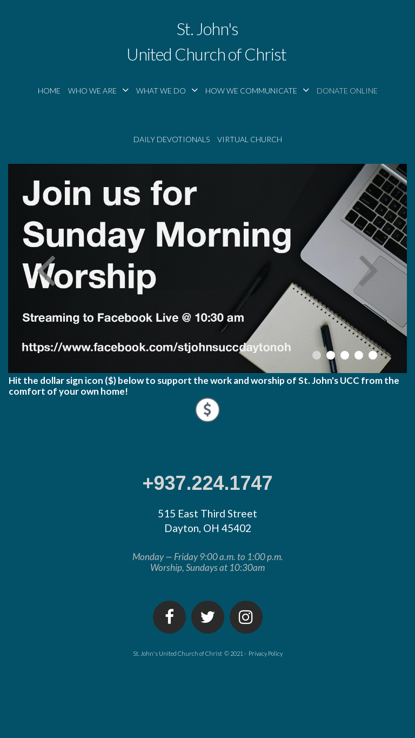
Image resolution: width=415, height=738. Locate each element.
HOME (49, 90)
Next (369, 269)
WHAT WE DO (167, 90)
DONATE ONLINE (347, 90)
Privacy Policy (266, 653)
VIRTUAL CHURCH (249, 139)
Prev (46, 269)
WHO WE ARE (98, 90)
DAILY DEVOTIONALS (171, 139)
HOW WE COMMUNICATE (257, 90)
